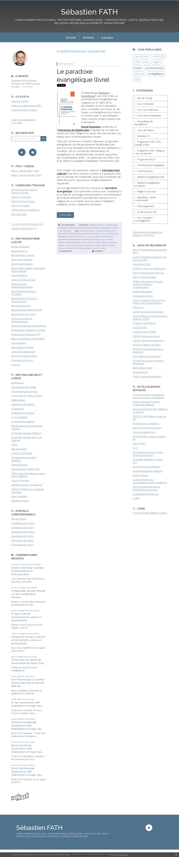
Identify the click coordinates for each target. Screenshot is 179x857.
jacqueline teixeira (74, 248)
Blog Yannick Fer (19, 251)
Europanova (17, 408)
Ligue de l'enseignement (23, 351)
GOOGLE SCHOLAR (21, 197)
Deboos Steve (19, 567)
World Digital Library (143, 367)
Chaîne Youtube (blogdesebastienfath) (22, 285)
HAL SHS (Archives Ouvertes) (147, 427)
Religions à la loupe (146, 191)
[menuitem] (70, 37)
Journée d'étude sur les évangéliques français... (28, 594)
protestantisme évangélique (71, 234)
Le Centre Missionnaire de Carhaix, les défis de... (27, 683)
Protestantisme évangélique (71, 228)
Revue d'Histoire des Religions (147, 471)
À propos (107, 37)
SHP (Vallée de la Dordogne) (147, 356)
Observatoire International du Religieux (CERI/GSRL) (147, 234)
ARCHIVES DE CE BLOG (23, 201)
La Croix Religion (19, 417)
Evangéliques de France (23, 523)
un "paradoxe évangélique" (95, 94)
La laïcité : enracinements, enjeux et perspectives (26, 617)
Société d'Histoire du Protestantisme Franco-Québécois (150, 481)
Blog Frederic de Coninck (23, 314)
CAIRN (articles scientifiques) (25, 209)
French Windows (19, 275)
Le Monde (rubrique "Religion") (26, 433)
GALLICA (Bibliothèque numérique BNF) (150, 251)
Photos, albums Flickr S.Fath (25, 170)
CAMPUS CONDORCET (144, 323)
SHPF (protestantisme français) (148, 272)
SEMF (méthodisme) (143, 291)
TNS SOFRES (139, 443)
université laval (87, 231)
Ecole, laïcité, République (149, 115)
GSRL (137, 62)
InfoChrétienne (18, 343)
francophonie (141, 56)
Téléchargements (145, 206)
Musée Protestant (20, 246)
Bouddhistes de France (22, 531)
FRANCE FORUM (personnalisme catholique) (27, 491)
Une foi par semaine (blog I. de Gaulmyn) (26, 439)
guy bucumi (90, 237)
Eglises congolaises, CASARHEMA (28, 338)
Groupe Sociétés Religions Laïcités (150, 512)
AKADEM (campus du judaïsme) (27, 484)
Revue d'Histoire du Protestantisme (28, 325)
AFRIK (14, 444)
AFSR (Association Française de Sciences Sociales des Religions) (149, 396)
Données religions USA (144, 432)
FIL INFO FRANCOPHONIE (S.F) (27, 224)
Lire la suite (27, 86)
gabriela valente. (92, 248)
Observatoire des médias (23, 387)
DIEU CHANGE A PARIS (144, 277)
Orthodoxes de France (22, 540)
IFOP (135, 447)
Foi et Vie (15, 364)
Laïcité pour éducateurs (23, 404)
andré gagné (101, 242)
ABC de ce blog (144, 98)
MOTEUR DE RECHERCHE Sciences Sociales (24, 191)
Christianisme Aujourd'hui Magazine (23, 459)
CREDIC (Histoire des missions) (148, 340)
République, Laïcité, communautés (145, 199)
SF (12, 613)
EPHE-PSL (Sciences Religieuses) (149, 268)
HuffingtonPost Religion (23, 413)
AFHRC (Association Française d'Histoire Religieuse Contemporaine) (148, 284)
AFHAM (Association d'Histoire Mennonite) (148, 362)
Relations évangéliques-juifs (150, 176)
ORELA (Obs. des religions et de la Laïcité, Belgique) (28, 475)
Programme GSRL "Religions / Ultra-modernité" (149, 152)
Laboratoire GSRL (142, 264)
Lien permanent (66, 225)
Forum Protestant (20, 480)
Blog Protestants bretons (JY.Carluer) (23, 293)
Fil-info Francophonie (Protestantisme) (21, 320)
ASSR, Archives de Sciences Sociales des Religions (146, 403)
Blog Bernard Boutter (22, 263)
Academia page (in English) (24, 109)
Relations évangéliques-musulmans (147, 184)
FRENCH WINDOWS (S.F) (23, 228)
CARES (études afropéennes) (147, 376)
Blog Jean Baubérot (21, 305)
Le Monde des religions (23, 421)
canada (99, 231)
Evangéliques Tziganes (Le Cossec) (28, 330)
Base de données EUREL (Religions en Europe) (150, 411)
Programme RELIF (146, 159)
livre (103, 248)
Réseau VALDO (140, 372)
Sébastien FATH (89, 11)
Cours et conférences (148, 109)
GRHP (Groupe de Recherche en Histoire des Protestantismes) (149, 302)
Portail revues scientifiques (146, 423)
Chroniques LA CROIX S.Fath (25, 469)
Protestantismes (92, 228)
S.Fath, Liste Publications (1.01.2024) (23, 121)
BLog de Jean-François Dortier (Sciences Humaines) (148, 454)
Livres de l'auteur (145, 130)
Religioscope (17, 382)
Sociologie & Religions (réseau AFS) (148, 461)
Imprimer (97, 251)
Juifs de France (18, 518)
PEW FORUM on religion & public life (149, 438)
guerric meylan (101, 245)
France (137, 68)
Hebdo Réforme (19, 464)
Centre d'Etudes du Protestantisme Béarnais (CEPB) (150, 318)
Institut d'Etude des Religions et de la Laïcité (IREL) (150, 259)
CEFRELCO (138, 307)
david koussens (77, 237)
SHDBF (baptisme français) (146, 336)
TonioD (15, 659)
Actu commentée (145, 103)
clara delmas (88, 242)
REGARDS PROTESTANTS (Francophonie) (24, 300)
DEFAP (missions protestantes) (148, 311)
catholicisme (158, 56)
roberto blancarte (91, 240)
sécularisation (92, 234)
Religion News (18, 400)
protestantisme (154, 68)
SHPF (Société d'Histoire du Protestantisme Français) (146, 488)
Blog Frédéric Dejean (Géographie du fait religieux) (28, 270)
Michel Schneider (21, 722)
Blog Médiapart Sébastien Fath (26, 309)
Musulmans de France (22, 536)
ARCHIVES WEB (19, 214)
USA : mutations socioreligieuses (143, 219)
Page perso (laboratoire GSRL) (26, 105)
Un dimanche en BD (147, 212)
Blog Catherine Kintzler (22, 347)
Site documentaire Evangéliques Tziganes (27, 427)
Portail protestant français (24, 391)
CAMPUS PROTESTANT (144, 331)
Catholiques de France (22, 527)
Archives (88, 37)
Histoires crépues (20, 500)
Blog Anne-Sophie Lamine (24, 355)
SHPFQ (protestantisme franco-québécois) (148, 351)
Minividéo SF (143, 136)
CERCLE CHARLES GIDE (23, 279)
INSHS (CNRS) (140, 327)
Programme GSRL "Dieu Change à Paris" (147, 143)
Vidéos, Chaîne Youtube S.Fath (26, 175)
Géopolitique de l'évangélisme (103, 225)
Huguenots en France (22, 360)
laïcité (103, 234)
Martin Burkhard (20, 768)
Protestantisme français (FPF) (26, 334)
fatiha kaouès (72, 245)
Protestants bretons (143, 295)
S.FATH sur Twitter (20, 205)
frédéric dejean (73, 242)
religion (156, 62)
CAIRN (136, 498)
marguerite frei (20, 636)
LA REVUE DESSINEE (21, 453)
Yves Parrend (19, 679)
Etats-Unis (139, 73)
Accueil (71, 37)
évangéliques (109, 231)
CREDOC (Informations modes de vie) (149, 418)
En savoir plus (122, 855)
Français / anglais (19, 101)
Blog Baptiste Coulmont (23, 255)
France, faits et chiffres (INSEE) (26, 395)
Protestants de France (22, 544)
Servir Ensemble (19, 496)
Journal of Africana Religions (147, 466)
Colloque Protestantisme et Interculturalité (27, 571)
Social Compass (141, 475)
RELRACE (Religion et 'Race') (147, 344)
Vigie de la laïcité (19, 448)
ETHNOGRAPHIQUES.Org (145, 494)
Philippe (16, 590)
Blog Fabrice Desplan (21, 259)
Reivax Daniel (19, 745)
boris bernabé (74, 240)
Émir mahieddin (86, 245)
